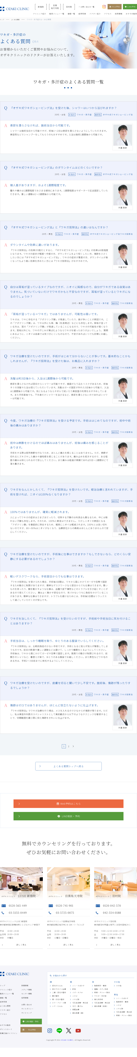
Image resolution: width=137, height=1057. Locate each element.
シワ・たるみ (57, 1011)
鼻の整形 (55, 1001)
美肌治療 (75, 1014)
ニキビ (75, 1001)
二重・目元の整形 (59, 997)
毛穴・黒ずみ (77, 1011)
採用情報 (24, 1003)
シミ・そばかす (78, 991)
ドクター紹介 (5, 1015)
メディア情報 (26, 994)
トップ (2, 990)
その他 (118, 991)
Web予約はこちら (49, 808)
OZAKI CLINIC (67, 1045)
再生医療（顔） (78, 1018)
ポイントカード (6, 1034)
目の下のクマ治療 (59, 994)
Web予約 (114, 6)
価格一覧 (3, 1003)
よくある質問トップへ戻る (68, 771)
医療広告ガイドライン (8, 1038)
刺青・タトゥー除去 (102, 997)
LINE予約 (130, 6)
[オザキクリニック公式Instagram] (104, 6)
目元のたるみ (57, 991)
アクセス (3, 1019)
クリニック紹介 (6, 994)
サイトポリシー (27, 1013)
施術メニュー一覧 (7, 999)
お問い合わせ (26, 1009)
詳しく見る (21, 949)
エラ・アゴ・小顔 (59, 1008)
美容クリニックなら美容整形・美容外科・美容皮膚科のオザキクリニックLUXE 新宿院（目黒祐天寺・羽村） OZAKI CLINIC (14, 9)
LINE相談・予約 (49, 821)
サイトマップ (26, 1018)
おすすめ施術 (5, 1030)
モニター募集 (26, 999)
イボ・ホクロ (77, 997)
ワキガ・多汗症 (100, 1001)
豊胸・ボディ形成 (101, 994)
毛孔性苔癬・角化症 (80, 1008)
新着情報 (24, 990)
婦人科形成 (98, 1004)
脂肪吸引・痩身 (100, 991)
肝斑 (74, 994)
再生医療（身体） (101, 1011)
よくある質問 (5, 1011)
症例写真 (3, 1007)
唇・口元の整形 (58, 1004)
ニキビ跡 (75, 1004)
